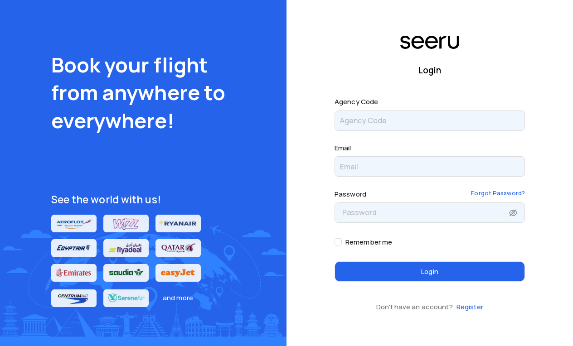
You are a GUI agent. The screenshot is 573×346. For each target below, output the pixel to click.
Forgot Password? (498, 193)
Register (469, 307)
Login (429, 271)
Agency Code (356, 101)
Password (350, 194)
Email (343, 148)
